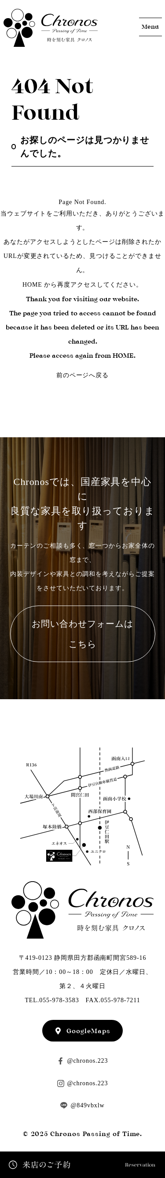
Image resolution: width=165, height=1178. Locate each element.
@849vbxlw (87, 1105)
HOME (32, 284)
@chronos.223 (87, 1060)
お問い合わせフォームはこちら (82, 634)
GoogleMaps (88, 1031)
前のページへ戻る (82, 375)
